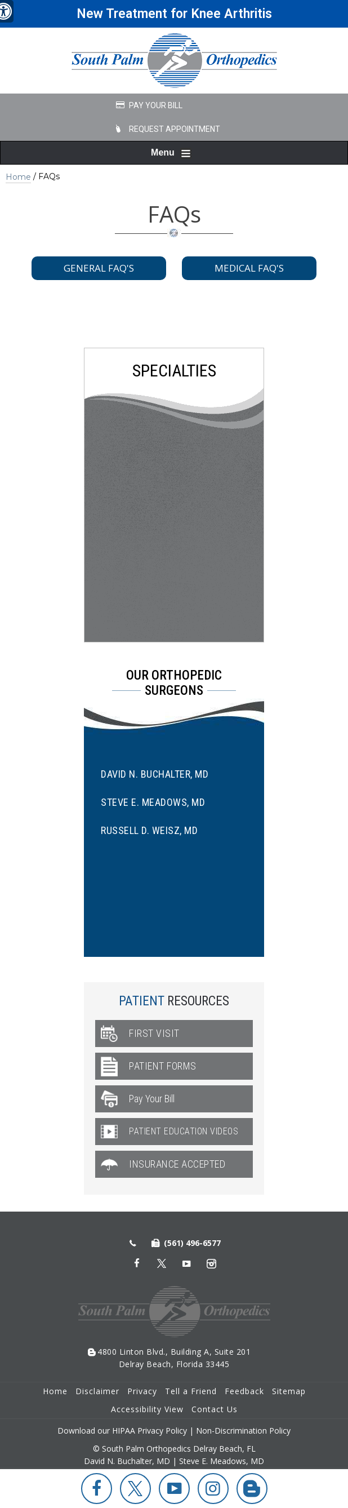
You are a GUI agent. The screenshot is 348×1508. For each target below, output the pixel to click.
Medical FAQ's (249, 267)
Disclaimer (97, 1391)
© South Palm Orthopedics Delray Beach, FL (174, 1448)
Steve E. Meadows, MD (153, 802)
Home (18, 177)
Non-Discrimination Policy (243, 1430)
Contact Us (214, 1409)
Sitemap (289, 1391)
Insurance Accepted (177, 1164)
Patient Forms (163, 1066)
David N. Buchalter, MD (154, 774)
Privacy (142, 1391)
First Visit (154, 1033)
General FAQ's (99, 267)
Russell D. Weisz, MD (149, 830)
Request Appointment (174, 129)
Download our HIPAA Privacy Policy (122, 1430)
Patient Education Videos (183, 1131)
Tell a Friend (191, 1391)
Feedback (244, 1391)
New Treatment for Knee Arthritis (174, 13)
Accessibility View (147, 1409)
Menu (171, 153)
